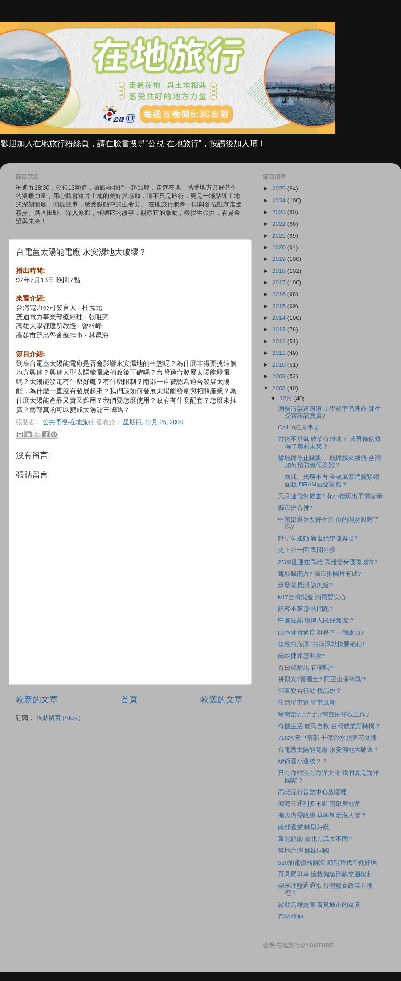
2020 (279, 247)
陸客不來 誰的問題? (305, 609)
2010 (279, 364)
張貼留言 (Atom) (58, 717)
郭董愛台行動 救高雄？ (310, 691)
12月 (286, 398)
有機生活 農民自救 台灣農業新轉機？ (329, 726)
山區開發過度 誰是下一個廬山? (321, 632)
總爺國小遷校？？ (303, 761)
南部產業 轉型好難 (304, 827)
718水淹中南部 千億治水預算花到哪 (327, 737)
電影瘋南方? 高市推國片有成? (319, 573)
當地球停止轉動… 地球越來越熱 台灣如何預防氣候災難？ (329, 462)
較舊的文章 (221, 699)
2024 (279, 200)
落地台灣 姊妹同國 (304, 850)
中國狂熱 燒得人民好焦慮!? (315, 620)
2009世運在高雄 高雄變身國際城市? (327, 562)
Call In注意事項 (299, 427)
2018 (279, 271)
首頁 (129, 699)
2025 (279, 188)
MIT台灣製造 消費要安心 (312, 597)
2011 (279, 353)
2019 (279, 259)
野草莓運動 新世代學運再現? (318, 538)
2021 (279, 235)
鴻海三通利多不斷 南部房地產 (319, 803)
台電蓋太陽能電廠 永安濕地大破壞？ (329, 749)
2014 (279, 317)
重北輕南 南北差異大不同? (315, 839)
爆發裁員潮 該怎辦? (305, 585)
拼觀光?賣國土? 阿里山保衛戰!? (322, 679)
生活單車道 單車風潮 (307, 702)
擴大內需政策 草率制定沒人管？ (322, 815)
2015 (279, 306)
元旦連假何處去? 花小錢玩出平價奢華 (330, 496)
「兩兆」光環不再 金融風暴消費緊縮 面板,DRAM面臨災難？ (329, 480)
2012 (279, 341)
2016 (279, 294)
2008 (279, 388)
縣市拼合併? (295, 507)
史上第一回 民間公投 (307, 550)
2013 (279, 329)
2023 (279, 212)
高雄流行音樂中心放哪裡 (312, 792)
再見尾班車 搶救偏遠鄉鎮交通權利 (325, 874)
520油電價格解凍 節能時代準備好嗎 (327, 862)
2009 (279, 376)
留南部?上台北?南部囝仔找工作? (323, 714)
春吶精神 (290, 916)
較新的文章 (37, 699)
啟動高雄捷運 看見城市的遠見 (319, 905)
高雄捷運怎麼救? (301, 655)
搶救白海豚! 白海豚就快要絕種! (321, 644)
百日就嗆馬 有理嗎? (305, 667)
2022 (279, 223)
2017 (279, 282)
